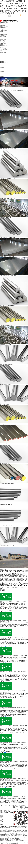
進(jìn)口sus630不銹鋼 (17, 827)
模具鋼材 (2, 29)
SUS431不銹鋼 (3, 504)
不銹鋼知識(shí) (3, 35)
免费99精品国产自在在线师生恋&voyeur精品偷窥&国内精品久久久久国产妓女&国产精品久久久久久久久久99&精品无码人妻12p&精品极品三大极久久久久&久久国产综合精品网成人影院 (14, 842)
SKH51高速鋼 (3, 463)
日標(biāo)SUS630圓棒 (4, 198)
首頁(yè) (1, 38)
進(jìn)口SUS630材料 (4, 110)
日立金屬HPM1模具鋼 (4, 364)
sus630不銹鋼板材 (3, 129)
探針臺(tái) (2, 836)
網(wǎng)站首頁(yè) (4, 22)
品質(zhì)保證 (2, 25)
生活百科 (22, 807)
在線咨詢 (14, 65)
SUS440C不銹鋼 (3, 483)
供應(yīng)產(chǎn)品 (4, 26)
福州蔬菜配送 (23, 831)
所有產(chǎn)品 (3, 90)
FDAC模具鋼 (2, 424)
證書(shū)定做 (1, 816)
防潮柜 (24, 834)
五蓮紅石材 (18, 830)
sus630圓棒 (2, 217)
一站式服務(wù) (3, 33)
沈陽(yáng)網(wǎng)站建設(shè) (20, 836)
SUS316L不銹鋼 (3, 545)
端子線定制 (7, 838)
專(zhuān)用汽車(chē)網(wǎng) (6, 831)
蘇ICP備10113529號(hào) (6, 827)
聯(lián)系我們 (3, 36)
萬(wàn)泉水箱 (8, 833)
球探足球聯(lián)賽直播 (10, 830)
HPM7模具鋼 (2, 404)
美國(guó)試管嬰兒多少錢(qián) (8, 834)
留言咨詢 (14, 70)
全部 (1, 591)
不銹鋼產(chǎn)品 (3, 30)
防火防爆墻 (25, 806)
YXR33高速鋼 (3, 443)
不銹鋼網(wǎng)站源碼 (15, 833)
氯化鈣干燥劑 (24, 835)
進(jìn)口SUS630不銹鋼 (4, 148)
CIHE (1, 815)
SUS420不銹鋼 (3, 525)
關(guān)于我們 (3, 23)
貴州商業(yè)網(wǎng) (8, 836)
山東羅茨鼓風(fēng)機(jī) (9, 835)
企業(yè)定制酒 (1, 811)
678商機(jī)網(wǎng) (17, 831)
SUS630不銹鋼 (3, 27)
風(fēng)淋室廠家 (23, 830)
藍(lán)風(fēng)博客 (18, 834)
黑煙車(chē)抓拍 (18, 835)
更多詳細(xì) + (3, 589)
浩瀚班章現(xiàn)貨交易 (14, 838)
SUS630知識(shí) (3, 34)
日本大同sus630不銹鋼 (4, 178)
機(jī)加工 (2, 31)
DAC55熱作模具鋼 (3, 384)
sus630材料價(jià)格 (6, 829)
